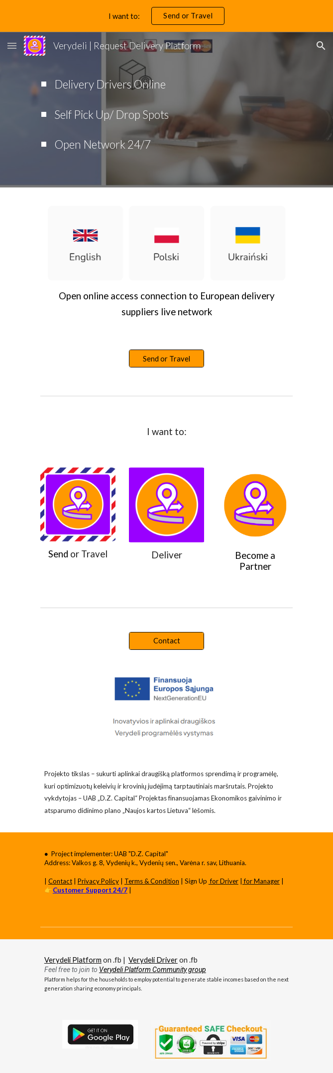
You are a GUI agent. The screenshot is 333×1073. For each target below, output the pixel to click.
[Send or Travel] (166, 358)
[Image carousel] (166, 239)
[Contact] (166, 640)
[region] (166, 16)
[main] (166, 110)
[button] (12, 45)
